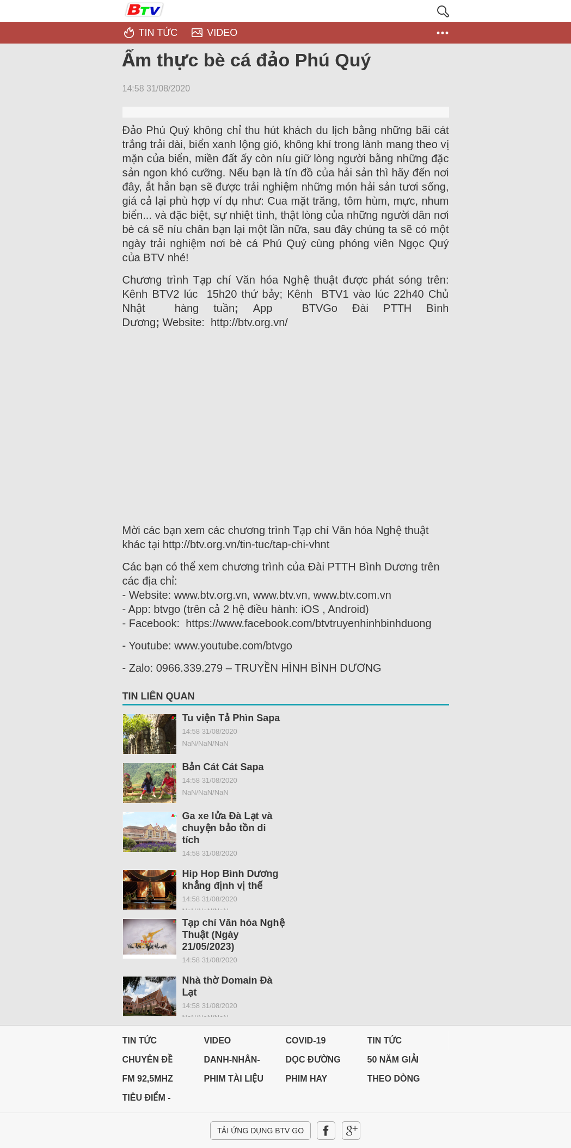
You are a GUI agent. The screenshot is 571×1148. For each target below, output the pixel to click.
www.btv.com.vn (352, 595)
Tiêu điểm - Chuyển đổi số (157, 1100)
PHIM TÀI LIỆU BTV (233, 1081)
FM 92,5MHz (147, 1078)
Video (217, 1040)
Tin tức (139, 1040)
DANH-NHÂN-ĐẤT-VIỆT (232, 1062)
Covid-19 (306, 1040)
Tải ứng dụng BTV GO (260, 1130)
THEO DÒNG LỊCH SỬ (393, 1081)
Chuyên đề (147, 1059)
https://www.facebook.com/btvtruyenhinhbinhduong (308, 623)
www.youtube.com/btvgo (233, 646)
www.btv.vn (280, 595)
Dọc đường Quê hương (313, 1062)
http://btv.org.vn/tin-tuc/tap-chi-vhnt (246, 544)
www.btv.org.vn (210, 595)
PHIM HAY (307, 1078)
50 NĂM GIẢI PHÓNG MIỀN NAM (394, 1062)
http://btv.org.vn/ (249, 322)
